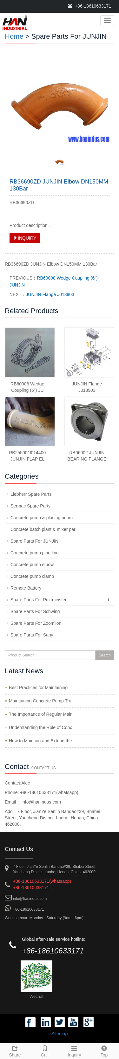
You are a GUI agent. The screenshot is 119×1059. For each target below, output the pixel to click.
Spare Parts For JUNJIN (34, 541)
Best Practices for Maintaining (38, 687)
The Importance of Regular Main (41, 714)
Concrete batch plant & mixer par (43, 529)
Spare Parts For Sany (31, 634)
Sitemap (59, 1033)
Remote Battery (25, 588)
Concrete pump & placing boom (41, 517)
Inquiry (74, 1050)
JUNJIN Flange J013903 (50, 294)
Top (104, 1050)
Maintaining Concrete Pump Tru (40, 700)
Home (14, 36)
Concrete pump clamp (32, 576)
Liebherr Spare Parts (30, 494)
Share (15, 1050)
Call (45, 1050)
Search (105, 655)
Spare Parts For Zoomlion (35, 623)
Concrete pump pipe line (34, 552)
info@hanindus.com (40, 801)
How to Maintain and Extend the (40, 740)
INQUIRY (24, 238)
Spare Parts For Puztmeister (38, 599)
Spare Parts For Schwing (35, 611)
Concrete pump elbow (32, 564)
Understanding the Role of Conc (40, 727)
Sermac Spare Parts (30, 505)
